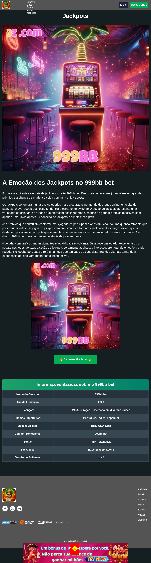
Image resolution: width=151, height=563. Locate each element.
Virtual (30, 10)
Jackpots (31, 13)
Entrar (123, 5)
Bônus (30, 7)
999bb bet (143, 489)
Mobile (141, 494)
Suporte (31, 2)
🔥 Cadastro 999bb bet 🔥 (75, 359)
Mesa (29, 5)
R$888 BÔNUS (139, 5)
